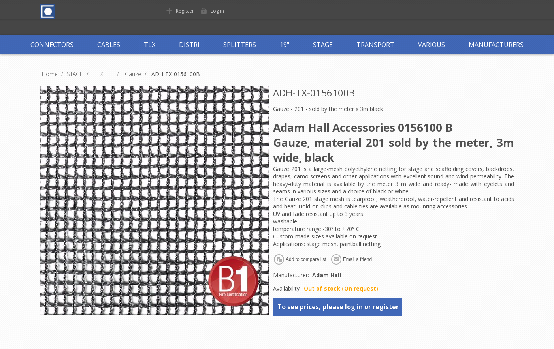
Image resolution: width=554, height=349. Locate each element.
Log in (217, 11)
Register (185, 11)
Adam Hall (326, 275)
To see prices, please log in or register (338, 306)
